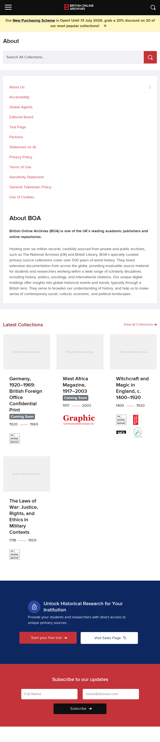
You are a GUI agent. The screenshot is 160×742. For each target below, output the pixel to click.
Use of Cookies (21, 197)
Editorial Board (21, 117)
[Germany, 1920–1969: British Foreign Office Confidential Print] (26, 392)
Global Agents (20, 107)
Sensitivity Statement (26, 177)
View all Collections (140, 325)
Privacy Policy (20, 157)
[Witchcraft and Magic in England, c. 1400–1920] (133, 389)
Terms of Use (20, 167)
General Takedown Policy (30, 187)
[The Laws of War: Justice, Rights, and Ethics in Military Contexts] (26, 511)
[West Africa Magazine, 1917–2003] (80, 382)
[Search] (150, 57)
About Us (80, 87)
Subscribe (81, 708)
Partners (16, 137)
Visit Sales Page (110, 637)
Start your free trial (49, 638)
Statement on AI (22, 147)
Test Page (17, 127)
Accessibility (19, 97)
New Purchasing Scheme (34, 20)
